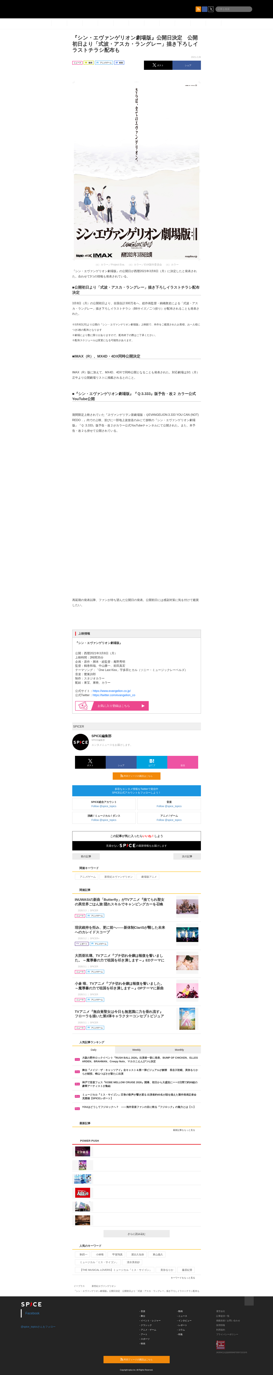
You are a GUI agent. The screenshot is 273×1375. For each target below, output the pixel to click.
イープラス (79, 1286)
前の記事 (82, 856)
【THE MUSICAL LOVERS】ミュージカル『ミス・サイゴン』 (114, 1269)
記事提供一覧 (222, 1316)
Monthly (179, 1049)
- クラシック (146, 1325)
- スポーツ (145, 1339)
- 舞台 (142, 1316)
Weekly (136, 1049)
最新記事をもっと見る (185, 1130)
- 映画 (142, 1343)
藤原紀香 (185, 1269)
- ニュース (182, 1316)
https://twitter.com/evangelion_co (114, 695)
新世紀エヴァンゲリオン (117, 876)
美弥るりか (165, 1269)
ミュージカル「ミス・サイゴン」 (97, 1262)
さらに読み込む (147, 1233)
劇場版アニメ (147, 876)
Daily (94, 1049)
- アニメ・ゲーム (148, 1330)
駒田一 (82, 1254)
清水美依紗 (132, 1262)
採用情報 (220, 1325)
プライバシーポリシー (227, 1334)
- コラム (181, 1330)
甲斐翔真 (116, 1254)
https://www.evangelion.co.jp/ (112, 690)
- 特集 (180, 1334)
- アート (143, 1334)
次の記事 (190, 856)
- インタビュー (184, 1320)
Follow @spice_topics (103, 806)
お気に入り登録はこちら (121, 705)
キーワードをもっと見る (184, 1278)
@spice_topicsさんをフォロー (38, 1326)
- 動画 (180, 1311)
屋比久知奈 (136, 1254)
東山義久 (156, 1254)
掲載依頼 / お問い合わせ (228, 1320)
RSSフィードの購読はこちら (139, 775)
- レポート (182, 1325)
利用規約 (220, 1330)
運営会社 (220, 1311)
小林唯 (98, 1254)
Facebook (32, 1313)
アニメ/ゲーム (86, 876)
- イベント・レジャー (150, 1320)
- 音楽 (142, 1311)
